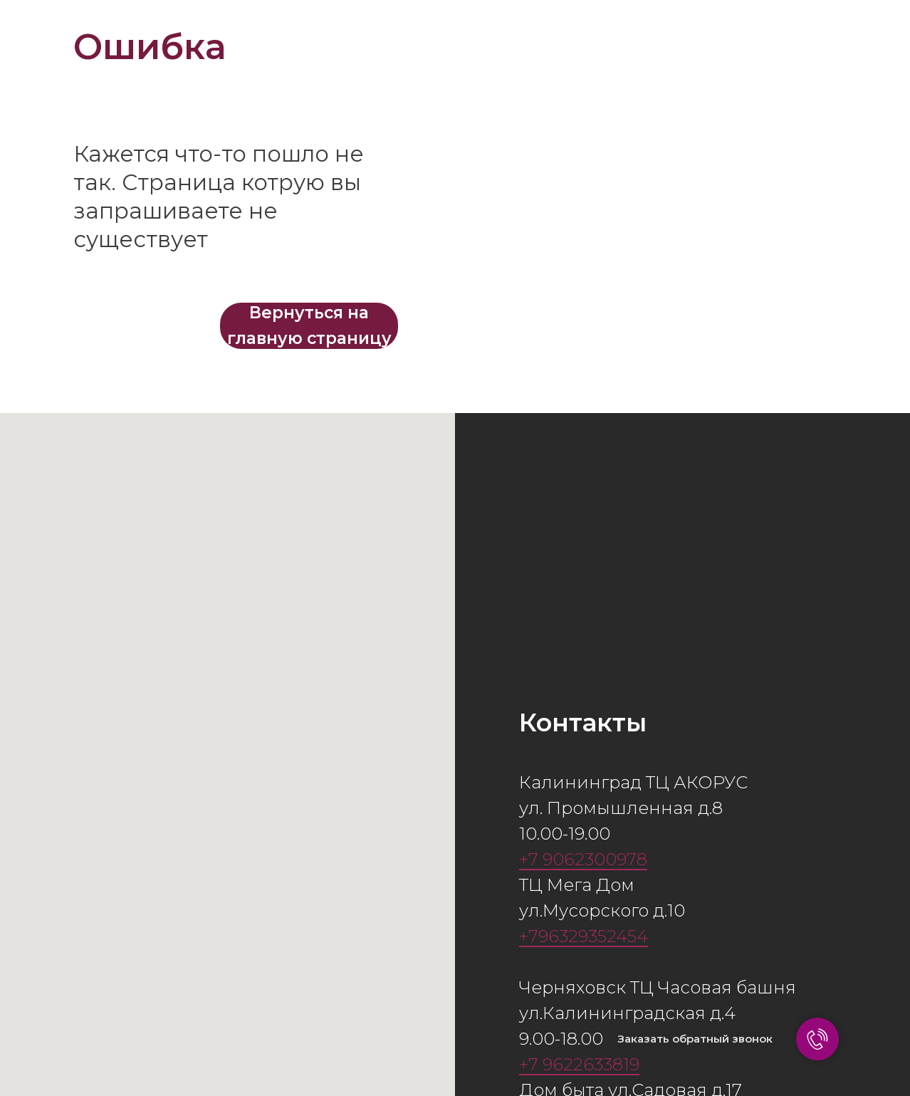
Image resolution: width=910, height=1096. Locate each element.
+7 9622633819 (579, 1064)
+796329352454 (583, 936)
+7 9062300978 (583, 859)
